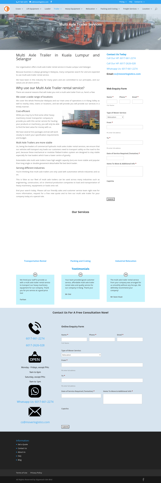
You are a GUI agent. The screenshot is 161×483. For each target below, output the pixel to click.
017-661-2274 (22, 2)
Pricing (121, 2)
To (108, 138)
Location (146, 9)
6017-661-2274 (35, 338)
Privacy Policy (36, 473)
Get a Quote (23, 444)
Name (110, 97)
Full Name (110, 105)
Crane (18, 9)
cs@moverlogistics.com (127, 74)
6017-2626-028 (35, 345)
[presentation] (126, 189)
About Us (21, 452)
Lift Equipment (32, 9)
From (110, 122)
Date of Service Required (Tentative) (123, 153)
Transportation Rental (35, 261)
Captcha (110, 181)
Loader (48, 9)
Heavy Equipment (72, 9)
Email (135, 97)
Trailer (56, 9)
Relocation (90, 9)
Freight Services (130, 9)
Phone (122, 97)
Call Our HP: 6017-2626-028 (121, 63)
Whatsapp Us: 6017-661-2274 (122, 68)
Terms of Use (21, 473)
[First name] (112, 102)
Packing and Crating (109, 9)
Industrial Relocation (125, 261)
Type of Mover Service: (116, 113)
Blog (20, 460)
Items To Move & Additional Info (121, 164)
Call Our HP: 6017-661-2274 (121, 58)
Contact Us (138, 2)
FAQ (130, 2)
